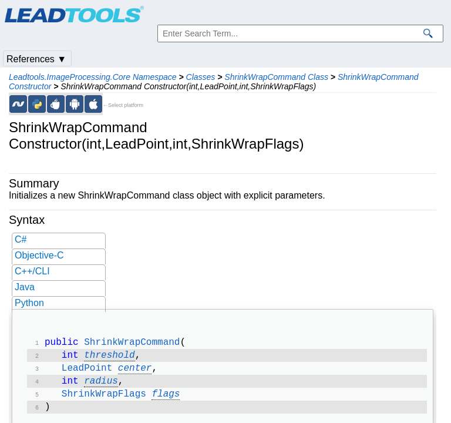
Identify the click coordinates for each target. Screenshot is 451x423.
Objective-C (39, 255)
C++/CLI (32, 271)
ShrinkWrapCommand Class (276, 77)
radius (101, 386)
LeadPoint (87, 371)
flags (166, 400)
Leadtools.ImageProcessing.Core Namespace (93, 77)
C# (20, 239)
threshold (109, 357)
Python (29, 303)
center (135, 371)
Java (25, 287)
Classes (201, 77)
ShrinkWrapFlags (104, 400)
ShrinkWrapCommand (132, 343)
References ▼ (36, 59)
